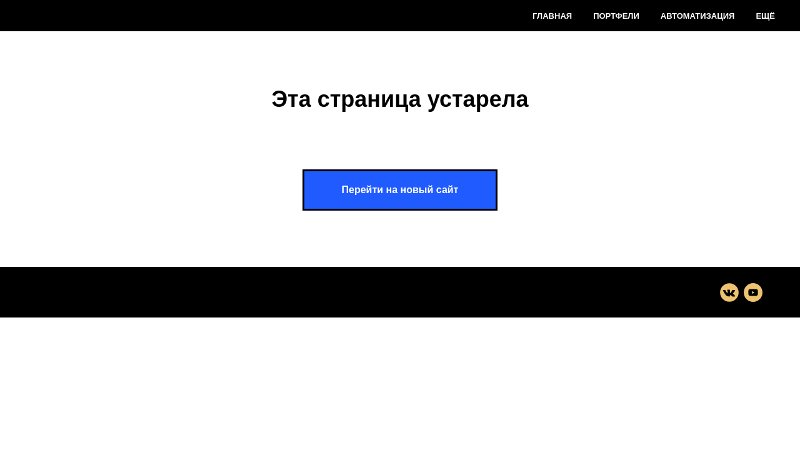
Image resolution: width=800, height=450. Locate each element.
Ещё (765, 16)
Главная (552, 16)
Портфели (616, 16)
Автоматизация (698, 16)
